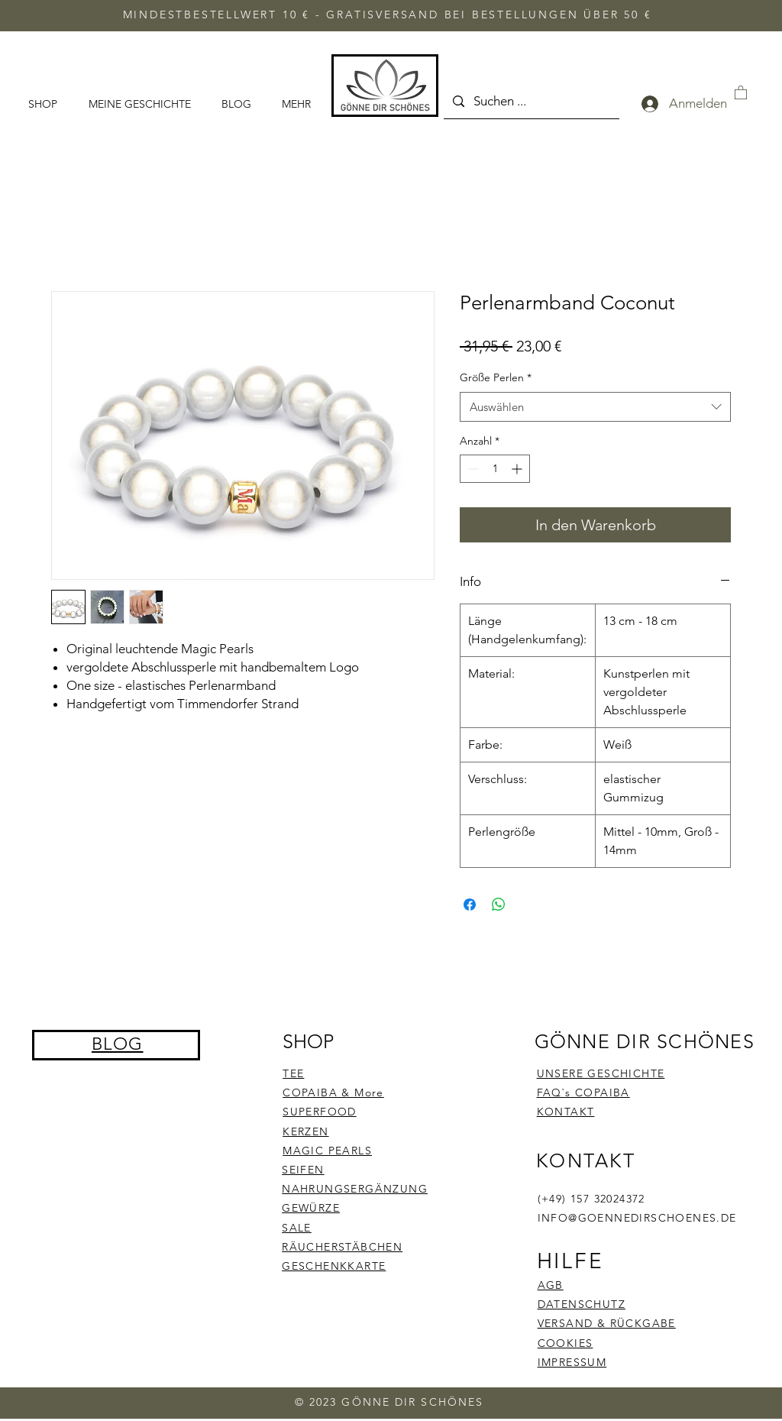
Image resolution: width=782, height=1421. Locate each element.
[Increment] (518, 468)
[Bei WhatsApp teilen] (499, 904)
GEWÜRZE (311, 1208)
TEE (293, 1073)
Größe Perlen (496, 377)
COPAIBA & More (333, 1092)
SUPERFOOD (320, 1111)
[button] (741, 92)
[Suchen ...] (530, 101)
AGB (551, 1285)
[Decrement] (471, 468)
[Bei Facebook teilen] (469, 904)
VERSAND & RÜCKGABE (607, 1323)
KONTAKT (566, 1111)
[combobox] (595, 407)
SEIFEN (303, 1170)
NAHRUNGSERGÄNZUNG (355, 1189)
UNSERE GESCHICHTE (601, 1073)
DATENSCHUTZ (581, 1304)
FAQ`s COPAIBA (583, 1092)
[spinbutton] (495, 468)
